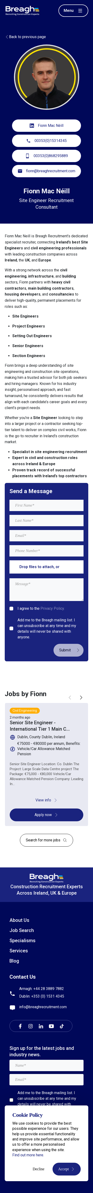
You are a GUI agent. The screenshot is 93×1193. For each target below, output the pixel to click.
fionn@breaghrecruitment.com (46, 171)
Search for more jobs (46, 840)
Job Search (21, 930)
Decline (38, 1169)
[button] (81, 697)
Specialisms (22, 940)
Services (18, 951)
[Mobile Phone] (46, 551)
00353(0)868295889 (46, 156)
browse (67, 567)
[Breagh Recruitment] (22, 10)
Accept (66, 1169)
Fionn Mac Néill (46, 125)
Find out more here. (28, 1155)
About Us (19, 920)
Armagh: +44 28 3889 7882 (41, 988)
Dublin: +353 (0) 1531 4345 (41, 996)
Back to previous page (25, 37)
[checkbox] (11, 608)
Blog (14, 961)
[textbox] (46, 505)
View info (46, 800)
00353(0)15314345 (46, 140)
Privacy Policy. (52, 608)
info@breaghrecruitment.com (43, 1007)
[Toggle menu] (73, 10)
